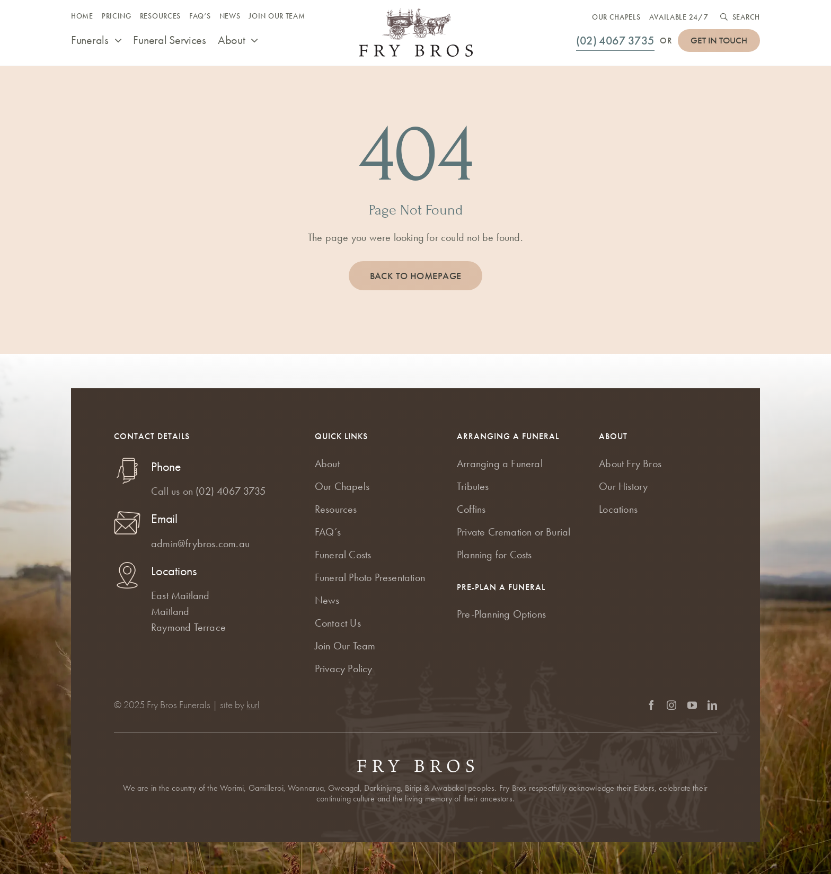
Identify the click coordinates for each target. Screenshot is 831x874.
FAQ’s (328, 532)
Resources (336, 509)
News (327, 600)
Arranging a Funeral (500, 463)
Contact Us (338, 623)
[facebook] (651, 705)
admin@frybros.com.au (200, 543)
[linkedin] (712, 705)
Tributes (473, 486)
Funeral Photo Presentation (370, 577)
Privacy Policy (344, 668)
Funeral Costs (343, 554)
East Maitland (180, 595)
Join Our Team (345, 646)
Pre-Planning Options (501, 614)
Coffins (471, 509)
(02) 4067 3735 (231, 491)
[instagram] (671, 705)
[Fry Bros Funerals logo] (416, 13)
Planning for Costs (494, 554)
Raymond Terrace (188, 627)
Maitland (170, 611)
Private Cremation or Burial (513, 532)
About (327, 463)
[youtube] (692, 705)
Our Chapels (342, 486)
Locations (618, 509)
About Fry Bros (630, 463)
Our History (623, 486)
